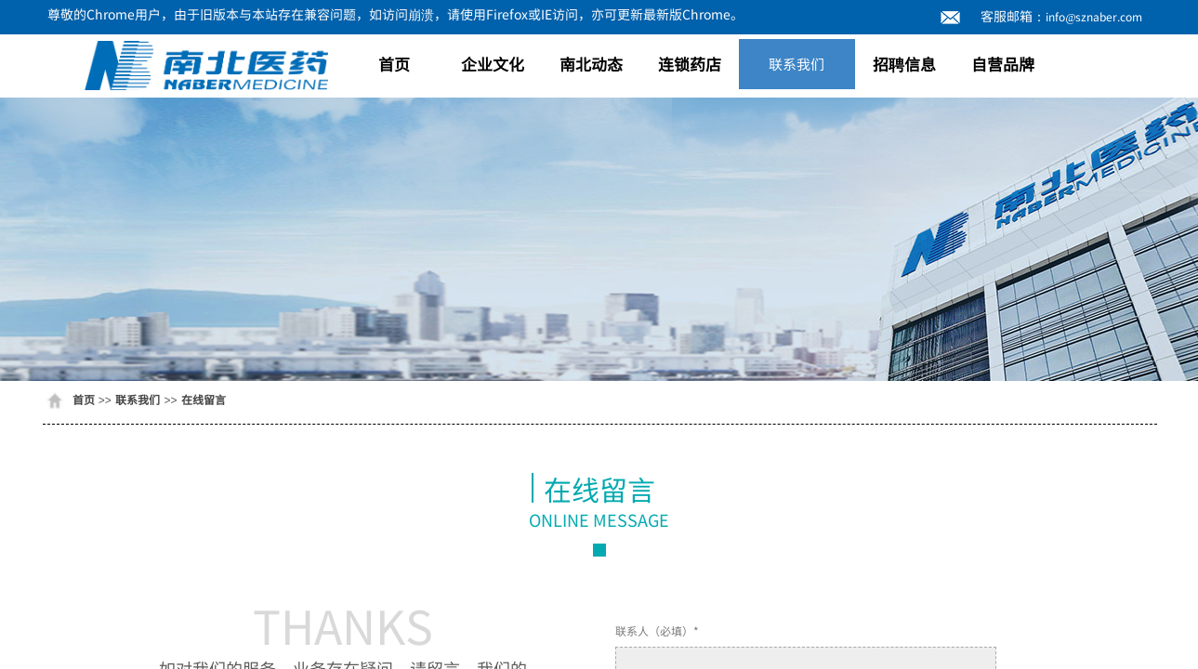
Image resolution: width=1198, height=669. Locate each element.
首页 (394, 63)
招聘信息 (904, 63)
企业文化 (492, 63)
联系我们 (796, 63)
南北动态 (591, 63)
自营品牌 (1002, 63)
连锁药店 (689, 63)
